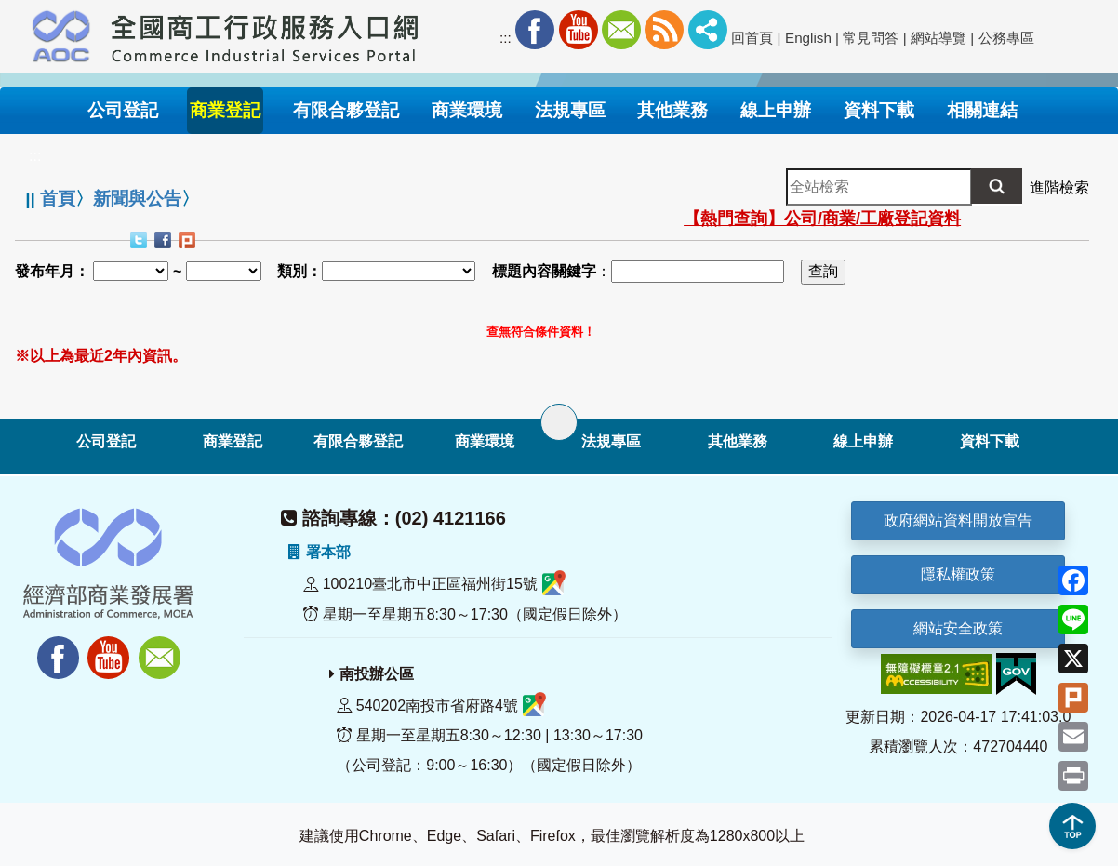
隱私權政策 (958, 574)
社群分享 (707, 29)
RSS (664, 29)
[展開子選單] (559, 422)
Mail (621, 29)
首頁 (57, 198)
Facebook (534, 29)
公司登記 (106, 441)
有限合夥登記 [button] (346, 110)
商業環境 (484, 441)
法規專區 (611, 441)
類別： (299, 271)
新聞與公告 (137, 198)
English (808, 38)
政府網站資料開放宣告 (958, 520)
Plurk (189, 242)
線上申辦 (863, 441)
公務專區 (1006, 38)
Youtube (578, 29)
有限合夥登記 (358, 441)
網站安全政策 (958, 628)
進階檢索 (1059, 187)
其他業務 (737, 441)
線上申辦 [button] (775, 110)
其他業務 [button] (672, 110)
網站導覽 (938, 38)
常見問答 (870, 38)
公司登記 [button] (122, 110)
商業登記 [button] (225, 110)
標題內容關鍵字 (544, 271)
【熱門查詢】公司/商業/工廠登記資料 (822, 218)
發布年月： (52, 271)
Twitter (140, 242)
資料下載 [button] (879, 110)
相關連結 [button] (982, 110)
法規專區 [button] (570, 110)
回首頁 (752, 38)
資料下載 (989, 441)
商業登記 (232, 441)
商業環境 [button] (467, 110)
